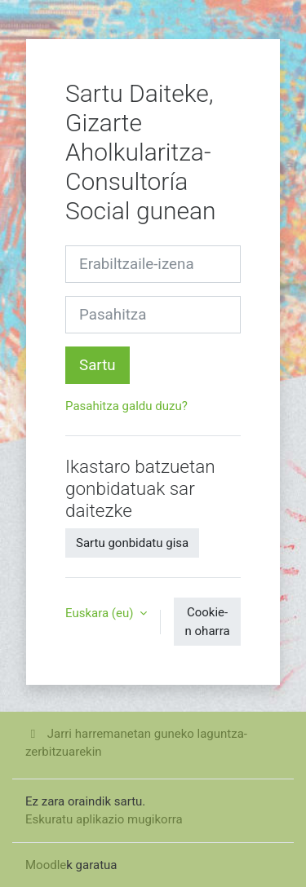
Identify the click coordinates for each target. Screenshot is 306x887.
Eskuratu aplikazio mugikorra (104, 819)
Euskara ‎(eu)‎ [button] (100, 613)
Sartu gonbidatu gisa (132, 543)
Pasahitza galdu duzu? (126, 406)
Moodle (45, 865)
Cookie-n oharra (207, 621)
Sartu (97, 365)
